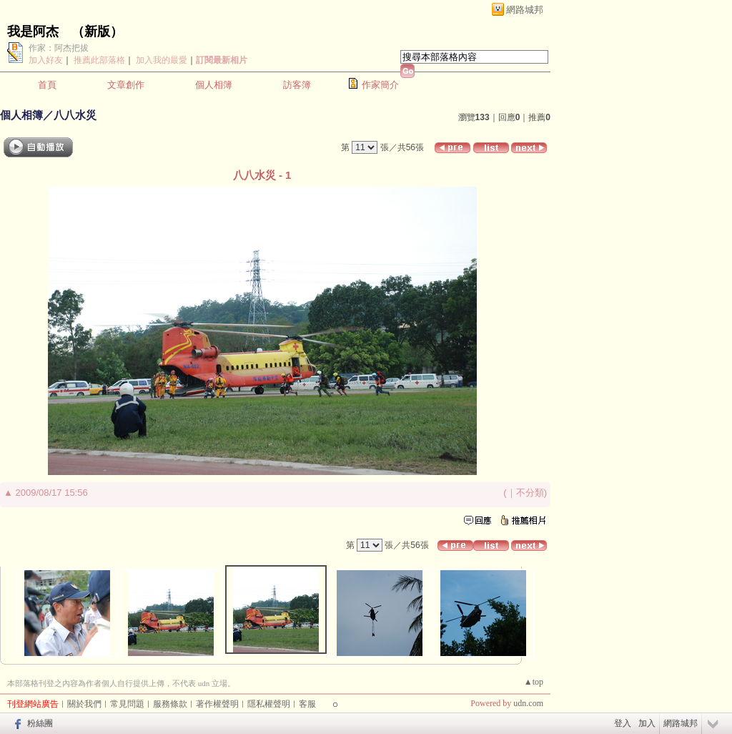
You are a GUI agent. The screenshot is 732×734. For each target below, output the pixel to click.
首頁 (47, 84)
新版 (97, 31)
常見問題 (127, 704)
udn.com (528, 703)
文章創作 (125, 84)
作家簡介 (380, 84)
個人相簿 (213, 84)
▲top (533, 682)
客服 (307, 704)
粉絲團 (40, 723)
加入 (647, 723)
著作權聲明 (217, 704)
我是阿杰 (33, 31)
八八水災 (75, 115)
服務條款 (170, 704)
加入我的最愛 (161, 60)
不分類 (530, 492)
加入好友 (46, 60)
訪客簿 (297, 84)
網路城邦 (524, 9)
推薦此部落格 (99, 60)
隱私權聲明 (268, 704)
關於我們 (84, 704)
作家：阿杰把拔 (59, 48)
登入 (622, 723)
